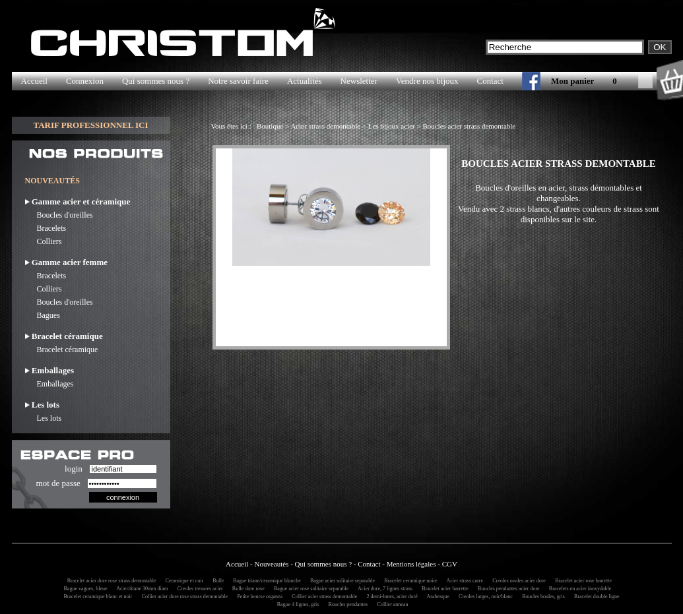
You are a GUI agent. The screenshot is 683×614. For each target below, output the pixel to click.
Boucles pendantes (346, 604)
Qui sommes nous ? (155, 81)
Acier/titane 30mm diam (140, 589)
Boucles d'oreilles (59, 215)
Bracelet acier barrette (443, 589)
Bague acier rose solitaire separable (309, 589)
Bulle (217, 581)
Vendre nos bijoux (427, 81)
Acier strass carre (463, 581)
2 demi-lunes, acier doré (389, 596)
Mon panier (572, 81)
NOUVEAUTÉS (52, 180)
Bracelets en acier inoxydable (578, 589)
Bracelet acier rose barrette (581, 581)
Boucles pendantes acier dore (507, 589)
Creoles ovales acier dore (517, 581)
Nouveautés (271, 564)
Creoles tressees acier (198, 589)
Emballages (49, 383)
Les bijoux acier (391, 126)
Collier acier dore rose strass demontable (183, 596)
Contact (490, 81)
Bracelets (46, 228)
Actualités (304, 81)
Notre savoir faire (238, 81)
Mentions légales (411, 564)
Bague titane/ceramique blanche (265, 581)
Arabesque (436, 596)
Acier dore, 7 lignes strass (383, 589)
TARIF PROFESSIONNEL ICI (90, 125)
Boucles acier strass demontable (468, 126)
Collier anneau (391, 604)
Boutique (270, 126)
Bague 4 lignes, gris (296, 604)
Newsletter (359, 81)
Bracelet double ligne (594, 596)
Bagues (42, 315)
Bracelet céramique (61, 349)
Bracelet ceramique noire (408, 581)
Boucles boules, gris (541, 596)
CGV (449, 564)
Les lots (43, 418)
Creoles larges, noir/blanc (484, 596)
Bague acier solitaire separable (340, 581)
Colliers (43, 241)
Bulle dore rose (246, 589)
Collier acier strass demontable (322, 596)
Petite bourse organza (257, 596)
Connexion (85, 81)
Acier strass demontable (325, 126)
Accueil (34, 81)
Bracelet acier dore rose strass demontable (109, 581)
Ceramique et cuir (182, 581)
